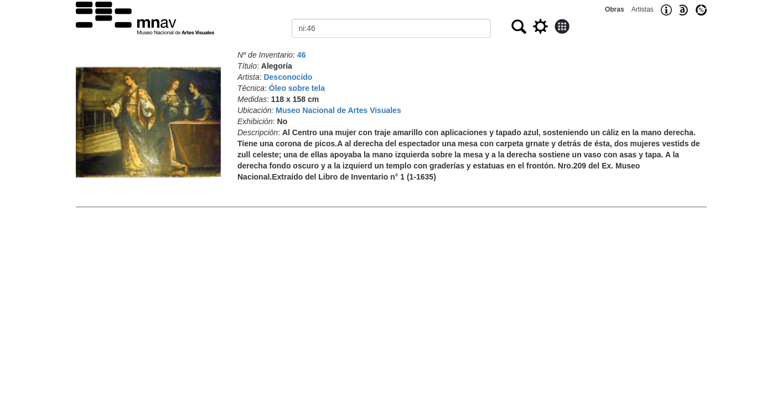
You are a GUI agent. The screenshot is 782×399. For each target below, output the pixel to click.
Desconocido (287, 77)
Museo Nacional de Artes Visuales (338, 110)
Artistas (642, 9)
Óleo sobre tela (297, 88)
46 (301, 54)
